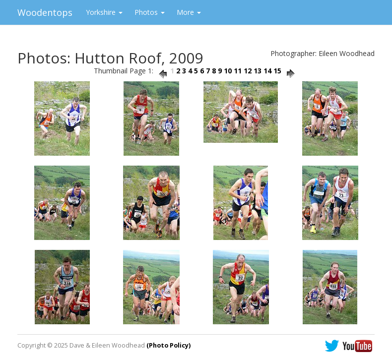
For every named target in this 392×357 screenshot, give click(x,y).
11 (238, 70)
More (189, 12)
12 (248, 70)
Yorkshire (104, 12)
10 (228, 70)
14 (267, 70)
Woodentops (44, 12)
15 (277, 70)
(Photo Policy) (168, 345)
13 (257, 70)
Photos (149, 12)
